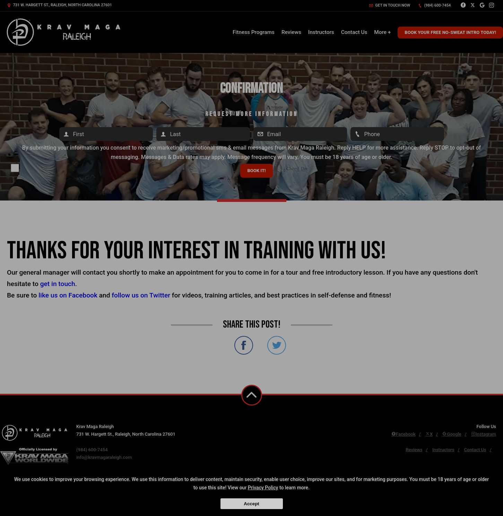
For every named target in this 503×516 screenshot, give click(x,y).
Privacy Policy (263, 487)
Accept (251, 503)
